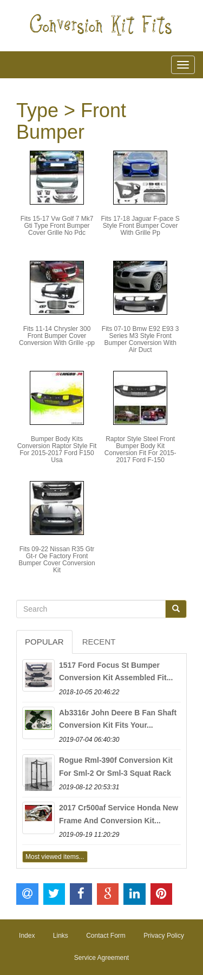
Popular (44, 641)
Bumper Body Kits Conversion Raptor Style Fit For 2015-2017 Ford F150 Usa (57, 449)
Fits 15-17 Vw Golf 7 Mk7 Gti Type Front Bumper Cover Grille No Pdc (57, 225)
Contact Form (106, 935)
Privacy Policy (163, 935)
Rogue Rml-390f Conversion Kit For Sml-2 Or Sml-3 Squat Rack (116, 766)
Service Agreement (101, 958)
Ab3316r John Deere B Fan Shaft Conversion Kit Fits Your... (117, 719)
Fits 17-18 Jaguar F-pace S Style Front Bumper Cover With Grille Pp (140, 225)
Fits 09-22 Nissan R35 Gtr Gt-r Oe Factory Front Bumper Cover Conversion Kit (56, 559)
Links (60, 935)
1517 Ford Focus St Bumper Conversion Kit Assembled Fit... (116, 671)
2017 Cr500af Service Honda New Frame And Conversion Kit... (118, 814)
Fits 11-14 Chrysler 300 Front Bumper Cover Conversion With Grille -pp (57, 336)
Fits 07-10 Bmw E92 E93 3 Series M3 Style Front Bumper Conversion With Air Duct (140, 339)
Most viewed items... (54, 857)
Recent (99, 641)
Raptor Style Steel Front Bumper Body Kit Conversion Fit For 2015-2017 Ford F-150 (140, 449)
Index (27, 935)
